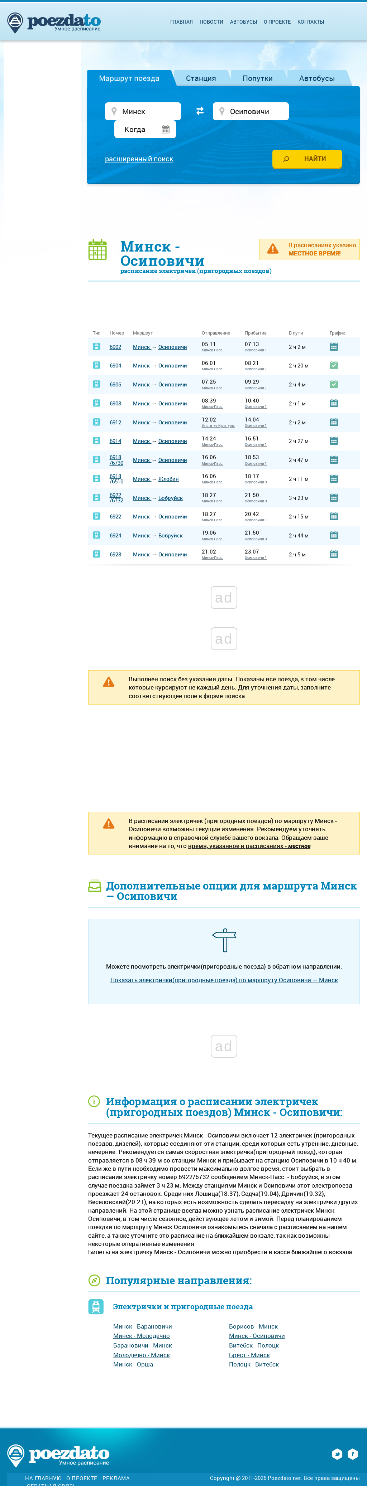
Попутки (258, 78)
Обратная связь (51, 1469)
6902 (115, 329)
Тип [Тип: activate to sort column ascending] (96, 316)
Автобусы (317, 78)
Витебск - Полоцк (254, 1328)
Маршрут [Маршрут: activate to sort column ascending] (143, 316)
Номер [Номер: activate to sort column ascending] (117, 316)
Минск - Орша (133, 1347)
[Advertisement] (224, 194)
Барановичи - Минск (142, 1328)
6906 (115, 367)
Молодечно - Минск (141, 1338)
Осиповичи (172, 329)
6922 (115, 499)
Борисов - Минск (253, 1309)
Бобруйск (170, 480)
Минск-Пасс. (212, 333)
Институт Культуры (218, 408)
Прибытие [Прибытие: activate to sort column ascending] (256, 316)
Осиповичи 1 (256, 333)
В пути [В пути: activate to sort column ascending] (296, 316)
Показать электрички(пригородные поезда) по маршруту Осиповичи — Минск (224, 963)
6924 (115, 518)
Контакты (310, 21)
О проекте (277, 21)
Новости (211, 21)
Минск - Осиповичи (257, 1319)
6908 (115, 386)
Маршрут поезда (129, 78)
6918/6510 (116, 461)
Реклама (116, 1461)
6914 (115, 424)
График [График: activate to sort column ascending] (337, 316)
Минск (142, 329)
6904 (115, 348)
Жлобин (168, 462)
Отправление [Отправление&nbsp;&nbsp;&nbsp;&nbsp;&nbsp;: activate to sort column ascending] (218, 316)
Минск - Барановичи (142, 1309)
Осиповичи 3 (256, 465)
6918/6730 (116, 443)
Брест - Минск (249, 1338)
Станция (201, 78)
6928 (115, 537)
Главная (181, 21)
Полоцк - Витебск (254, 1347)
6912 (115, 405)
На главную (43, 1461)
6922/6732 (116, 480)
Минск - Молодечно (141, 1319)
